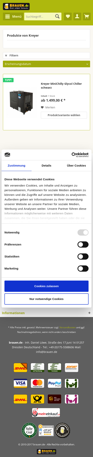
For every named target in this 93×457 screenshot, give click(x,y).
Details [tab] (46, 165)
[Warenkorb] (87, 16)
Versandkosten (67, 327)
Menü (13, 16)
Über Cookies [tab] (76, 165)
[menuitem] (13, 16)
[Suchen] (57, 16)
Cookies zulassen (46, 286)
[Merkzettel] (68, 16)
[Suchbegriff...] (42, 16)
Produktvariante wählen (64, 115)
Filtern (11, 55)
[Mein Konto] (77, 16)
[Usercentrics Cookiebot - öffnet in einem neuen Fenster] (72, 154)
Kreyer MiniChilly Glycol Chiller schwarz (61, 85)
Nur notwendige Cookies (46, 299)
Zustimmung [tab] (16, 165)
